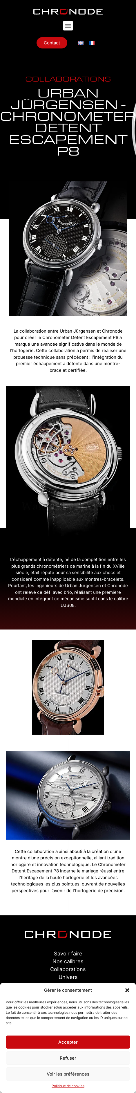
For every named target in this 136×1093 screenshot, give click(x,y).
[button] (127, 990)
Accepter (68, 1042)
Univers (68, 977)
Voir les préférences (68, 1074)
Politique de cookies (68, 1086)
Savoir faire (68, 953)
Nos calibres (68, 961)
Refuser (68, 1058)
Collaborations (68, 969)
